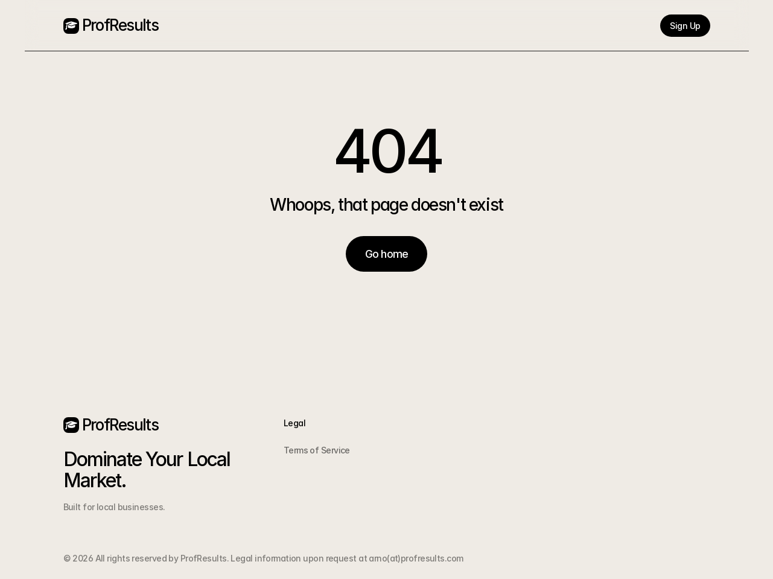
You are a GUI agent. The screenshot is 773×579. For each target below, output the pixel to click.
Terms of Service (317, 450)
